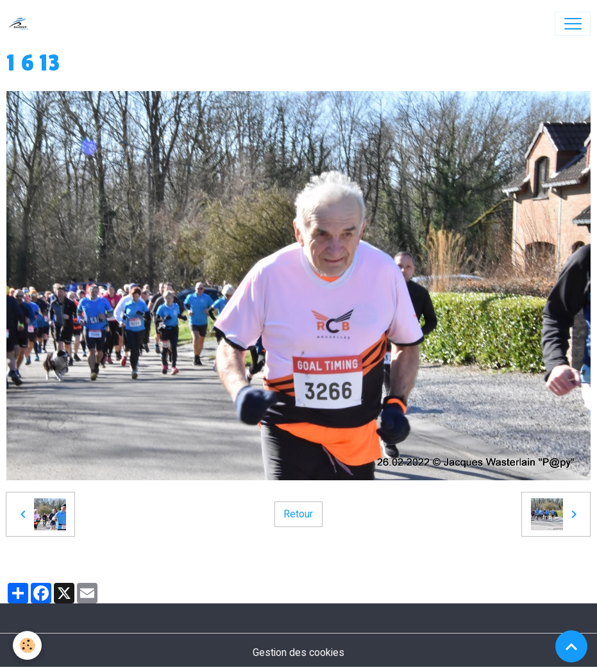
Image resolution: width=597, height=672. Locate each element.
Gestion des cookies (298, 652)
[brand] (21, 24)
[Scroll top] (571, 646)
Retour (298, 514)
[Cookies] (27, 645)
